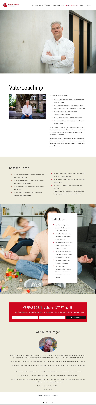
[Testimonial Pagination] (44, 389)
